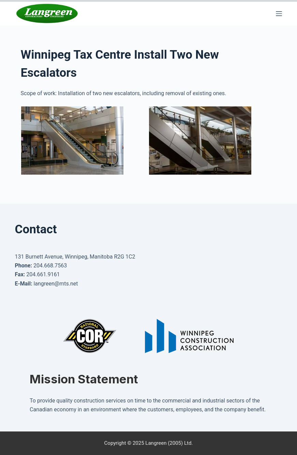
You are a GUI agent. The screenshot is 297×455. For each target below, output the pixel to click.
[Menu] (279, 14)
